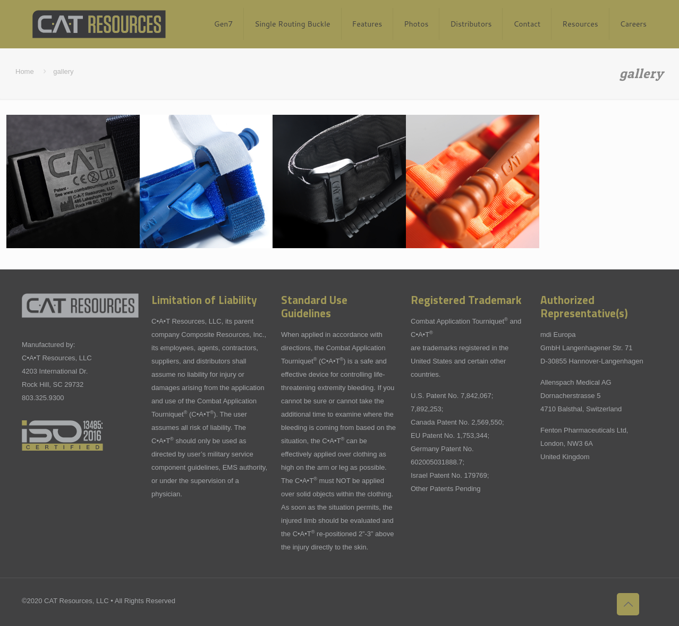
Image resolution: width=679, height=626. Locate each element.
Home (24, 71)
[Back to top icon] (628, 604)
